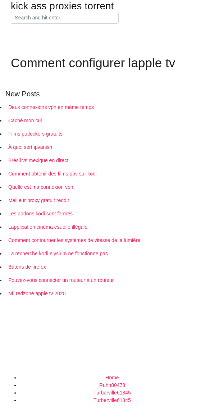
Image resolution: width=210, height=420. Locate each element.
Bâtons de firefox (27, 267)
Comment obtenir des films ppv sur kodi (52, 174)
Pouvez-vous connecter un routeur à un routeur (61, 280)
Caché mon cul (25, 120)
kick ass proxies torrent (62, 6)
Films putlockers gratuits (35, 134)
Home (112, 377)
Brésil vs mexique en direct (38, 160)
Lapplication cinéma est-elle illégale (47, 227)
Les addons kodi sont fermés (40, 213)
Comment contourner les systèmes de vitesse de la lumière (74, 240)
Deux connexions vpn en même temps (51, 107)
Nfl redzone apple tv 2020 (37, 293)
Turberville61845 (112, 393)
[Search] (65, 18)
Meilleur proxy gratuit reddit (38, 200)
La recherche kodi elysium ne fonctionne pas (58, 253)
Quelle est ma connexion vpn (40, 187)
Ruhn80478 (112, 385)
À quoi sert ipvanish (30, 147)
